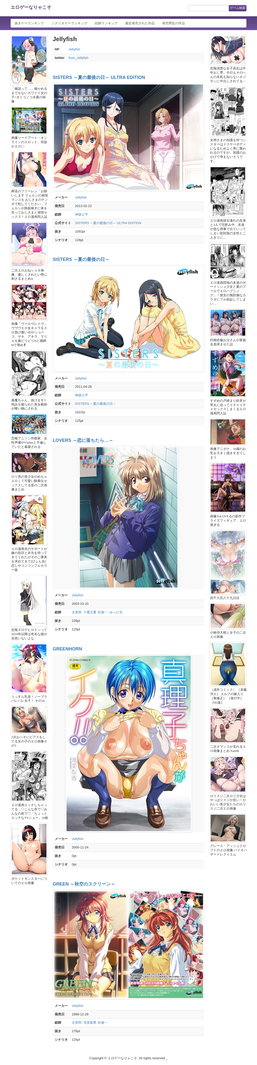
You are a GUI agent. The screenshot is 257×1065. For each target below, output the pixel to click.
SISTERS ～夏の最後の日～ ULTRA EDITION (99, 77)
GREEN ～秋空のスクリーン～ (84, 884)
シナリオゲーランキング (69, 23)
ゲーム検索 (237, 8)
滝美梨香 (89, 1022)
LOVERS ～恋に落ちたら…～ (83, 440)
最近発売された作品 (140, 23)
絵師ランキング (106, 23)
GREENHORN (67, 648)
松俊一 (103, 612)
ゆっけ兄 (115, 612)
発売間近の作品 (173, 23)
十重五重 (89, 612)
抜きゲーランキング (29, 23)
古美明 (77, 612)
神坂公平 (81, 214)
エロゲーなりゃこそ (31, 7)
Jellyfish (74, 49)
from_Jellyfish (78, 58)
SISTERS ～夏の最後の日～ (81, 259)
